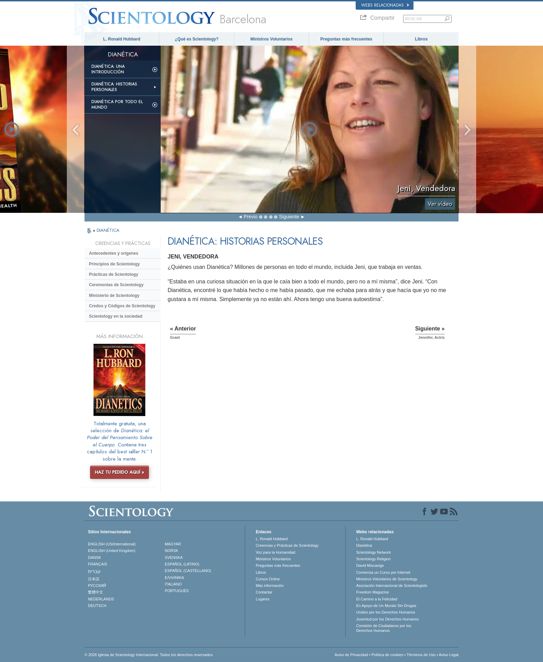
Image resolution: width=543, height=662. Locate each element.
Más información (270, 585)
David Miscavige (370, 565)
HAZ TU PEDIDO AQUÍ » (119, 472)
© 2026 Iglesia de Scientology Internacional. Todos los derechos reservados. (149, 655)
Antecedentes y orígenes (113, 253)
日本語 (93, 579)
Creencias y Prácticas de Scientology (287, 545)
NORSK (171, 550)
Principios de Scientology (114, 264)
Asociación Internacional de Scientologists (391, 585)
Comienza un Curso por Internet (383, 572)
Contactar (264, 592)
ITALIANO (173, 584)
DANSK (94, 557)
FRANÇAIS (97, 564)
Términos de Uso (421, 655)
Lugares (262, 599)
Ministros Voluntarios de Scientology (386, 579)
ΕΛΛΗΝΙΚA (174, 577)
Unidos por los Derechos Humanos (385, 612)
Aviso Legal (449, 655)
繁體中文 (95, 592)
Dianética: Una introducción (108, 69)
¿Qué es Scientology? (197, 39)
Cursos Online (268, 579)
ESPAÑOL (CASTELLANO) (188, 571)
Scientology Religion (373, 559)
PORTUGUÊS (177, 591)
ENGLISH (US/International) (112, 544)
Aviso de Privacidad (351, 655)
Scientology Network (373, 552)
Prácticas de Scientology (113, 274)
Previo (251, 216)
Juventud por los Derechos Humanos (387, 619)
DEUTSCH (97, 606)
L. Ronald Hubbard (121, 39)
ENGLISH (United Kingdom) (111, 550)
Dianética (364, 545)
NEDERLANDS (101, 599)
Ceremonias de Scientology (116, 284)
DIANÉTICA (108, 230)
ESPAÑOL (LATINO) (182, 564)
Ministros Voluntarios (271, 39)
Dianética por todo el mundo (117, 104)
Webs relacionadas (385, 5)
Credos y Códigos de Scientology (122, 305)
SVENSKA (174, 557)
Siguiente (289, 216)
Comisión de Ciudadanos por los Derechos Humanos (383, 628)
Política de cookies (387, 655)
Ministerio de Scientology (114, 295)
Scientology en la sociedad (115, 316)
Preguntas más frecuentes (346, 39)
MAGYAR (173, 544)
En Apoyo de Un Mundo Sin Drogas (386, 606)
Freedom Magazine (372, 592)
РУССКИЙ (97, 585)
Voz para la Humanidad (275, 552)
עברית (94, 571)
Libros (421, 39)
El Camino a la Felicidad (376, 599)
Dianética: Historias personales (114, 87)
